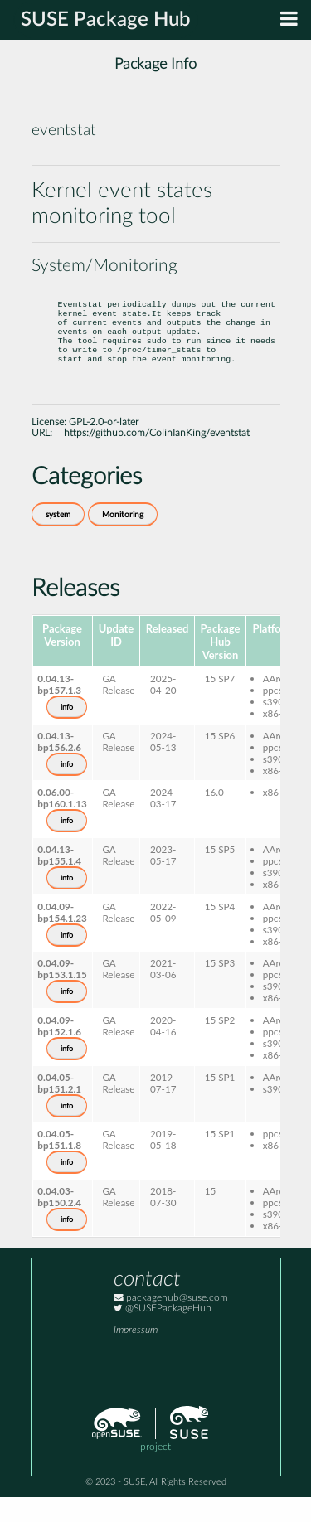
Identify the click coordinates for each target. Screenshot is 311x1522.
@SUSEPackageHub (162, 1333)
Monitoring (122, 540)
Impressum (136, 1355)
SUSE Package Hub (106, 20)
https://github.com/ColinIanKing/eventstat (157, 458)
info (67, 732)
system (58, 540)
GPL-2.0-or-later (103, 447)
